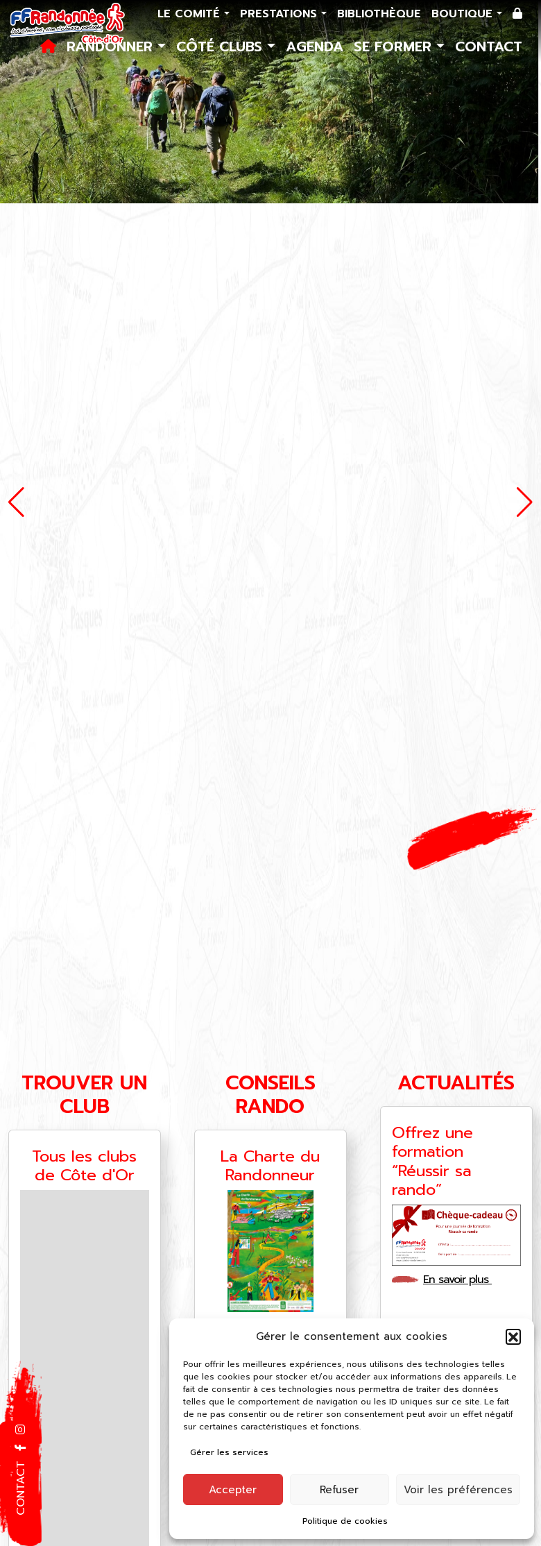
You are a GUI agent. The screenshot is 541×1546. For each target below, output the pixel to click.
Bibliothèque (379, 14)
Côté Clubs (221, 46)
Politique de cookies (345, 1521)
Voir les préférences (458, 1489)
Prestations (280, 14)
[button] (513, 1336)
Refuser (339, 1489)
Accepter (233, 1489)
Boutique (464, 14)
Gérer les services (229, 1452)
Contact (488, 46)
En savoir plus (462, 1279)
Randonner (112, 46)
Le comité (190, 14)
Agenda (314, 46)
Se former (395, 46)
